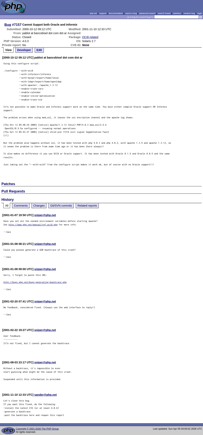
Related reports (87, 205)
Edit (39, 50)
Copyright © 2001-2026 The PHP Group (37, 428)
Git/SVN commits (61, 205)
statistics (177, 13)
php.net (93, 13)
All (6, 205)
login (199, 13)
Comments (21, 205)
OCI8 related (90, 37)
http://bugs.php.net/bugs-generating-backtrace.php (35, 282)
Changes (39, 205)
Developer (24, 50)
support (102, 13)
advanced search (147, 13)
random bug (189, 13)
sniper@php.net (45, 215)
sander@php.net (45, 394)
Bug (7, 25)
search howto (164, 13)
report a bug (131, 13)
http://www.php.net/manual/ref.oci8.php (33, 224)
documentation (116, 13)
